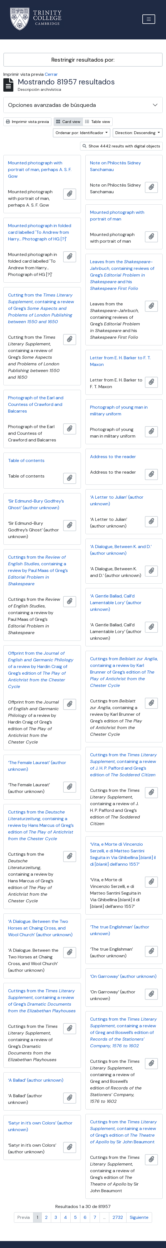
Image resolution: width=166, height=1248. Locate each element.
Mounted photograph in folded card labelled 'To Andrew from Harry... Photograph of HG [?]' (39, 232)
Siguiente (139, 1217)
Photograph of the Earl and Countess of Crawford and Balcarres (35, 404)
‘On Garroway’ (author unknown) (123, 976)
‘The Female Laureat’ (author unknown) (37, 766)
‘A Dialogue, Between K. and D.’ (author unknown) (121, 550)
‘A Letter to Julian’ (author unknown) (116, 500)
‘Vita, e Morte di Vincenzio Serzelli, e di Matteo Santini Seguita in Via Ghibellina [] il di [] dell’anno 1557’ (123, 854)
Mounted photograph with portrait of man (117, 215)
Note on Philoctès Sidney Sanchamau (115, 166)
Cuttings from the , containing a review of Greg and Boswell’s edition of (123, 1032)
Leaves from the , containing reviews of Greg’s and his (122, 275)
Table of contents (26, 460)
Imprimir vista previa (27, 121)
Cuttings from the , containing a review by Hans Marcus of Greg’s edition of (41, 825)
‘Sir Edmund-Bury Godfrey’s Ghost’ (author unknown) (36, 504)
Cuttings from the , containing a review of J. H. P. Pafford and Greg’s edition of (123, 765)
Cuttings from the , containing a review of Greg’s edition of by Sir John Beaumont (123, 1132)
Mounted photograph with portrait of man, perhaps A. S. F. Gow (39, 169)
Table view (97, 121)
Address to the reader (113, 456)
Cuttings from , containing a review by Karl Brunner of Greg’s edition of (124, 672)
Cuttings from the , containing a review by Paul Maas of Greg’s (38, 570)
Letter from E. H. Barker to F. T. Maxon (120, 361)
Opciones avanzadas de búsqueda (52, 105)
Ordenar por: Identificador (80, 132)
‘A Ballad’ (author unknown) (35, 1080)
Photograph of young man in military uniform (119, 410)
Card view (68, 121)
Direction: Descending (136, 132)
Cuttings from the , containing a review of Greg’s (42, 1001)
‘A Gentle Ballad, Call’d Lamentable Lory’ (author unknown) (116, 602)
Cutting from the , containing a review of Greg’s (41, 308)
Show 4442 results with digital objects (121, 146)
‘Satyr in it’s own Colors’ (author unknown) (40, 1126)
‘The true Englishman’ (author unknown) (119, 930)
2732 (118, 1217)
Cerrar (51, 74)
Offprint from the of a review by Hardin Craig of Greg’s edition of (40, 669)
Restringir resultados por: (83, 59)
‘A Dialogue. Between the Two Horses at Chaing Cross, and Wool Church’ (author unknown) (40, 928)
